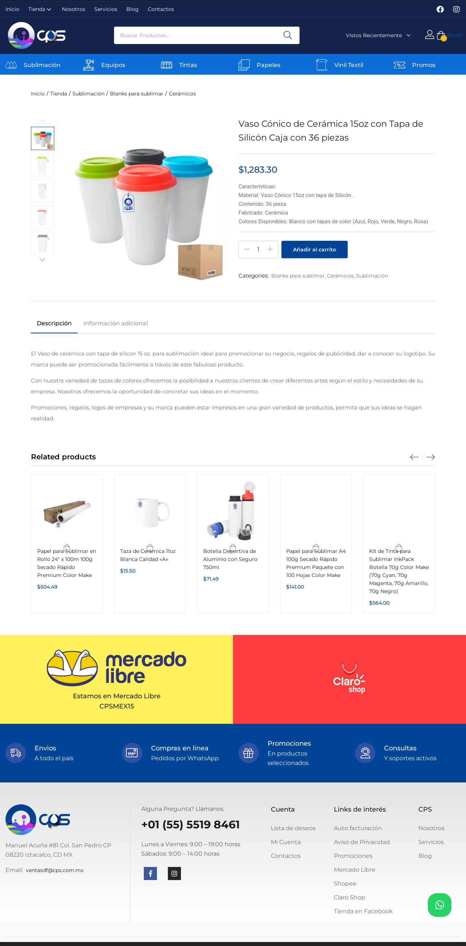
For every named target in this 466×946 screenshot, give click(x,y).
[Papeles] (244, 65)
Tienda (40, 9)
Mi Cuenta (286, 842)
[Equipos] (88, 65)
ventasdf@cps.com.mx (54, 870)
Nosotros (73, 9)
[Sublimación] (11, 65)
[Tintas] (166, 65)
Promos (423, 65)
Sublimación (42, 65)
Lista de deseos (293, 828)
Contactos (161, 9)
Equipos (113, 65)
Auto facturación (358, 828)
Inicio (12, 9)
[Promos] (399, 65)
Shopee (345, 883)
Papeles (268, 65)
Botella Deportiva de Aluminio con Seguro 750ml (230, 559)
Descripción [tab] (54, 323)
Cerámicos (182, 93)
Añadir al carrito (314, 249)
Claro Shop (349, 897)
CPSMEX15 (116, 706)
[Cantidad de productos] (258, 249)
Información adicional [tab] (115, 323)
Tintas (188, 65)
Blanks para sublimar (136, 93)
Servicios (105, 9)
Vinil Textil (348, 65)
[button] (449, 35)
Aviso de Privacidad (362, 842)
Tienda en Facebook (363, 911)
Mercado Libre (354, 869)
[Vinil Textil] (321, 65)
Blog (132, 9)
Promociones (353, 855)
